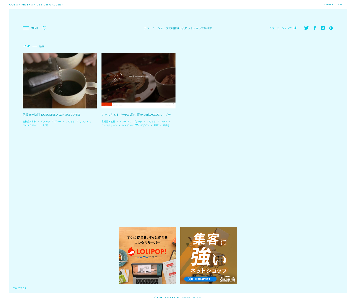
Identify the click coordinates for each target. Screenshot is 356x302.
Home (26, 46)
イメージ (45, 121)
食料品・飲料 (29, 121)
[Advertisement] (178, 177)
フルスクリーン (31, 125)
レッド (164, 121)
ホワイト (70, 121)
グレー (57, 121)
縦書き (166, 125)
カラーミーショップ (280, 28)
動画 (45, 125)
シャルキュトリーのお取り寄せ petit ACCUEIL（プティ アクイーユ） (146, 115)
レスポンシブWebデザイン (135, 125)
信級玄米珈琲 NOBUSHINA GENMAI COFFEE (52, 115)
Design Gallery (36, 4)
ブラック (137, 121)
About (342, 4)
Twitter (20, 288)
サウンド (84, 121)
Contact (327, 4)
